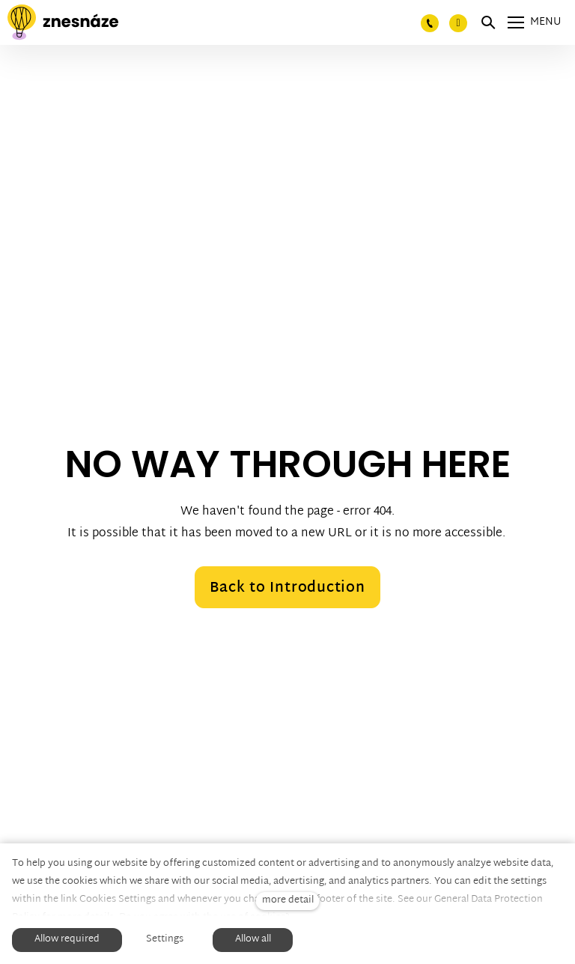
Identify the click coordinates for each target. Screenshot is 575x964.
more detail (288, 900)
